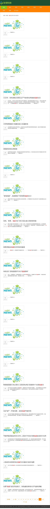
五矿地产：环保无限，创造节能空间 (17, 411)
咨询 (41, 7)
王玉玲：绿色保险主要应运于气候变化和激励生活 (22, 98)
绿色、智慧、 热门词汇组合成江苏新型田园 (19, 221)
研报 (28, 7)
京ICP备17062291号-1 (36, 506)
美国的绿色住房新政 (10, 149)
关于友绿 (16, 10)
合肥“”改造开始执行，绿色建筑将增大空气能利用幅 (22, 486)
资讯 (16, 7)
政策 (10, 7)
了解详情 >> (12, 32)
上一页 (14, 499)
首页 (4, 7)
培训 (35, 7)
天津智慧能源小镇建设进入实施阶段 (15, 124)
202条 (8, 499)
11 (43, 499)
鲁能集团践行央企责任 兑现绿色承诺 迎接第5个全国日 (23, 385)
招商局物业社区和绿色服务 (14, 247)
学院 (22, 7)
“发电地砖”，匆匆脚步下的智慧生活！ (17, 196)
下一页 (25, 502)
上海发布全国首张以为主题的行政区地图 (18, 462)
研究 (4, 10)
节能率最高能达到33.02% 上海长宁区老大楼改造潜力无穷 (24, 436)
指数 (10, 10)
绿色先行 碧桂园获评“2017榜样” (15, 271)
